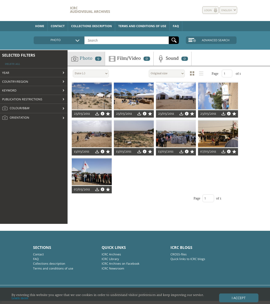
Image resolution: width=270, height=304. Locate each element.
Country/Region (15, 82)
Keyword (9, 90)
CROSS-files (178, 254)
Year (5, 73)
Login (208, 10)
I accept (239, 298)
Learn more (20, 298)
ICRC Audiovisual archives (90, 10)
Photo (86, 58)
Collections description (91, 26)
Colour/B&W (15, 108)
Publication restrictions (22, 99)
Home (39, 26)
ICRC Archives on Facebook (120, 264)
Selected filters (18, 55)
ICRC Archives (111, 254)
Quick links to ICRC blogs (187, 259)
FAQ (176, 26)
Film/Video (129, 58)
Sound (172, 58)
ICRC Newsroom (113, 268)
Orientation (15, 117)
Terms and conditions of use (142, 26)
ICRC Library (110, 259)
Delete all (12, 64)
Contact (58, 26)
